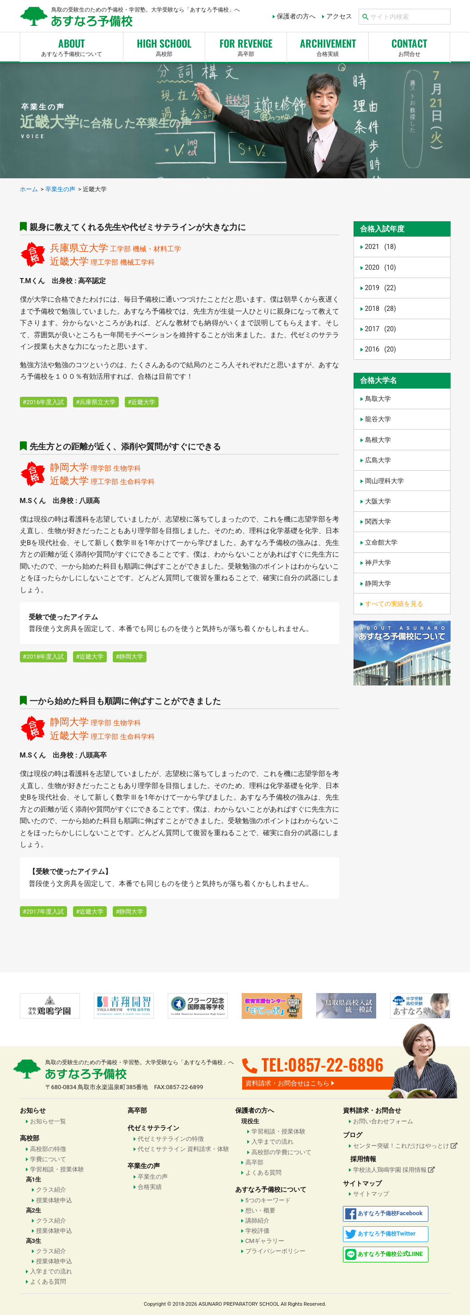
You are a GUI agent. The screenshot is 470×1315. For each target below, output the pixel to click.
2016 (380, 349)
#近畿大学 (141, 402)
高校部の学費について (281, 1152)
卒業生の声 (144, 1166)
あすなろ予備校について (72, 46)
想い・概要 (260, 1210)
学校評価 (257, 1230)
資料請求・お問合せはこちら (287, 1083)
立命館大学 (381, 542)
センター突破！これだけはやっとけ (402, 1145)
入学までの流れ (51, 1271)
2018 (380, 308)
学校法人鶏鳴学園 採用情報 (394, 1169)
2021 (380, 247)
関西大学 (378, 521)
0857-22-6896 (336, 1064)
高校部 (164, 46)
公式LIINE (384, 1254)
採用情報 (363, 1159)
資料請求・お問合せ (372, 1110)
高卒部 (246, 46)
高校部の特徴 (48, 1148)
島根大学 (378, 439)
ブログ (352, 1135)
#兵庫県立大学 (96, 402)
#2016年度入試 (43, 402)
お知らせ (33, 1110)
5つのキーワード (268, 1200)
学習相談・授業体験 (57, 1169)
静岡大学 (378, 583)
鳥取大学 (378, 398)
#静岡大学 (129, 656)
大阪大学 (378, 501)
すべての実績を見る (394, 603)
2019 (380, 288)
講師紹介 (257, 1220)
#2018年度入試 (43, 656)
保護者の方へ (296, 16)
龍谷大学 (378, 419)
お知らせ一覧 (48, 1121)
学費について (48, 1159)
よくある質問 (48, 1281)
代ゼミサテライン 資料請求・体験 (183, 1148)
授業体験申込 (54, 1200)
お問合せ (409, 46)
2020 (380, 267)
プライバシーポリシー (275, 1251)
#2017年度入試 (43, 911)
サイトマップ (362, 1183)
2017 (380, 329)
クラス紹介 (51, 1189)
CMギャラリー (265, 1240)
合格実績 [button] (328, 46)
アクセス (339, 16)
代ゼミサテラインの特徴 (171, 1138)
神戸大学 (378, 562)
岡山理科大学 (384, 481)
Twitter (380, 1234)
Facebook (384, 1213)
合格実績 (150, 1186)
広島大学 (378, 460)
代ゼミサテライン (153, 1128)
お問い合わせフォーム (383, 1121)
